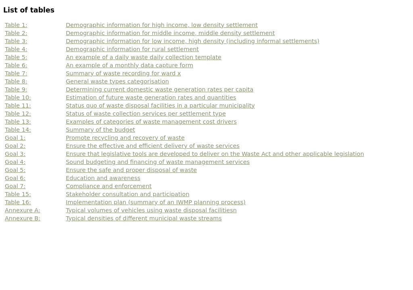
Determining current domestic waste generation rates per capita (159, 89)
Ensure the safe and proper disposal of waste (131, 170)
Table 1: (16, 25)
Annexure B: (22, 218)
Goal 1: (15, 138)
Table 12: (18, 113)
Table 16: (18, 202)
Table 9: (16, 89)
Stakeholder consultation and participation (127, 194)
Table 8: (16, 81)
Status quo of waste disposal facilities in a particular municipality (160, 105)
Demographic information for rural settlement (132, 49)
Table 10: (18, 97)
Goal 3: (15, 154)
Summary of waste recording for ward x (123, 73)
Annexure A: (22, 210)
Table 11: (18, 105)
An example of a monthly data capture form (129, 65)
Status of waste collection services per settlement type (146, 113)
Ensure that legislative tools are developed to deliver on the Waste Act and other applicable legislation (215, 154)
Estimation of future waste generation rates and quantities (151, 97)
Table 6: (16, 65)
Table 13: (18, 121)
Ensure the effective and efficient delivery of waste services (153, 146)
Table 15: (18, 194)
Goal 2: (15, 146)
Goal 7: (15, 186)
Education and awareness (103, 178)
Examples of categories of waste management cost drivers (151, 121)
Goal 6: (15, 178)
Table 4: (16, 49)
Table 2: (16, 33)
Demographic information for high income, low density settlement (162, 25)
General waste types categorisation (117, 81)
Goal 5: (15, 170)
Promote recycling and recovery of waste (125, 138)
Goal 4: (15, 162)
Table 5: (16, 57)
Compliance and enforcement (109, 186)
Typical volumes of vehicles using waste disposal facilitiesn (151, 210)
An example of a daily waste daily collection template (143, 57)
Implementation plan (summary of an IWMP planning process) (156, 202)
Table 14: (18, 129)
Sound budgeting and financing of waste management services (158, 162)
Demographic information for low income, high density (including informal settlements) (192, 41)
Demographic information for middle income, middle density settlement (170, 33)
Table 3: (16, 41)
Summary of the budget (100, 129)
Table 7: (16, 73)
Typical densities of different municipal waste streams (144, 218)
